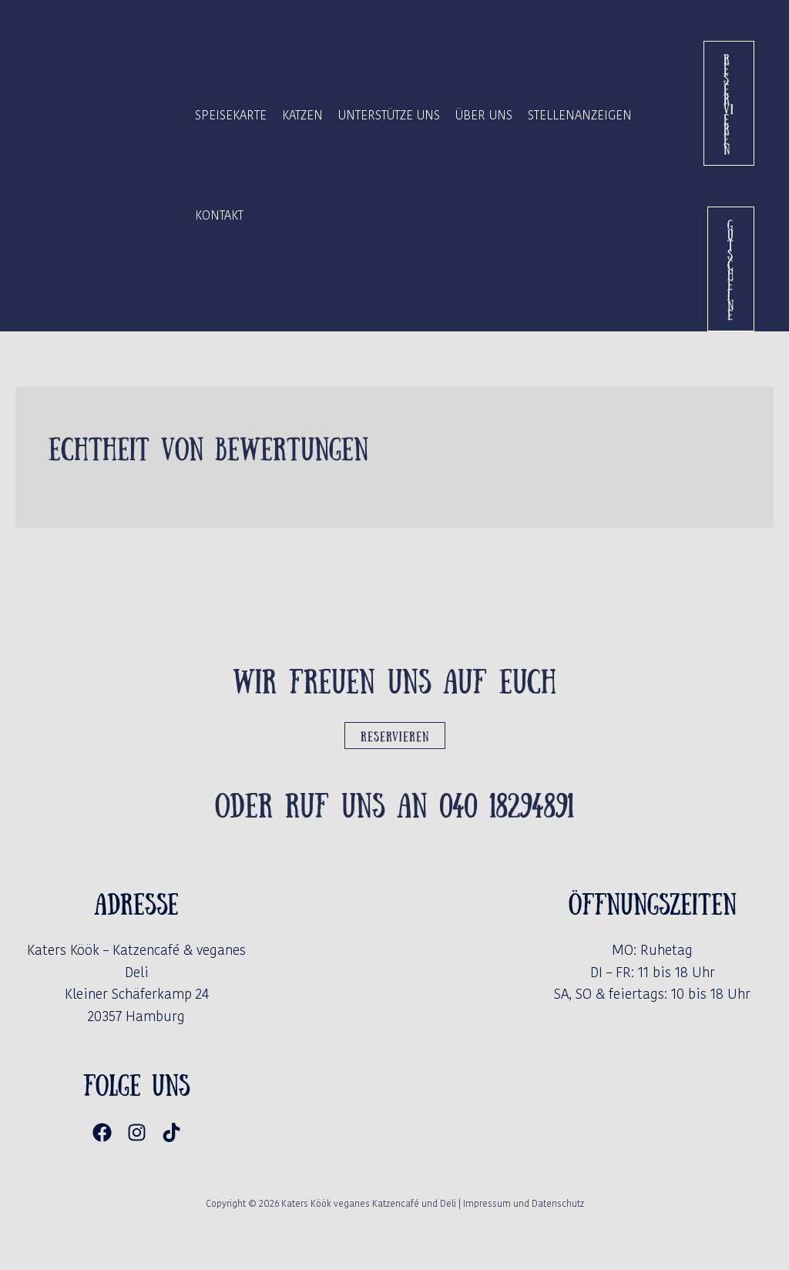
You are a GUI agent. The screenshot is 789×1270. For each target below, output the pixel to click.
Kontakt (219, 215)
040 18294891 (507, 803)
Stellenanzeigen (580, 115)
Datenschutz (558, 1203)
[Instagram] (136, 1132)
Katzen (302, 115)
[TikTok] (171, 1132)
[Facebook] (102, 1132)
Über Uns (483, 115)
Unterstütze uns (389, 115)
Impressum (487, 1203)
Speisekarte (231, 115)
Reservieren (395, 735)
